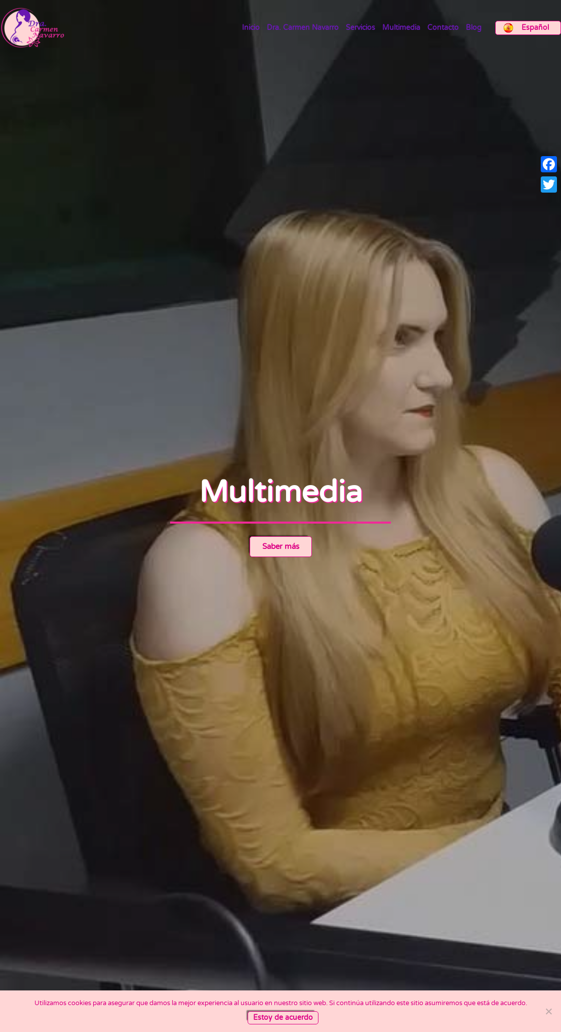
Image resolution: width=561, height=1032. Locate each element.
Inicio (251, 27)
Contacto (443, 27)
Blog (474, 27)
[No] (548, 1011)
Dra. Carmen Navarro (303, 27)
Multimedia (401, 27)
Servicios (360, 27)
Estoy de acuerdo (283, 1017)
